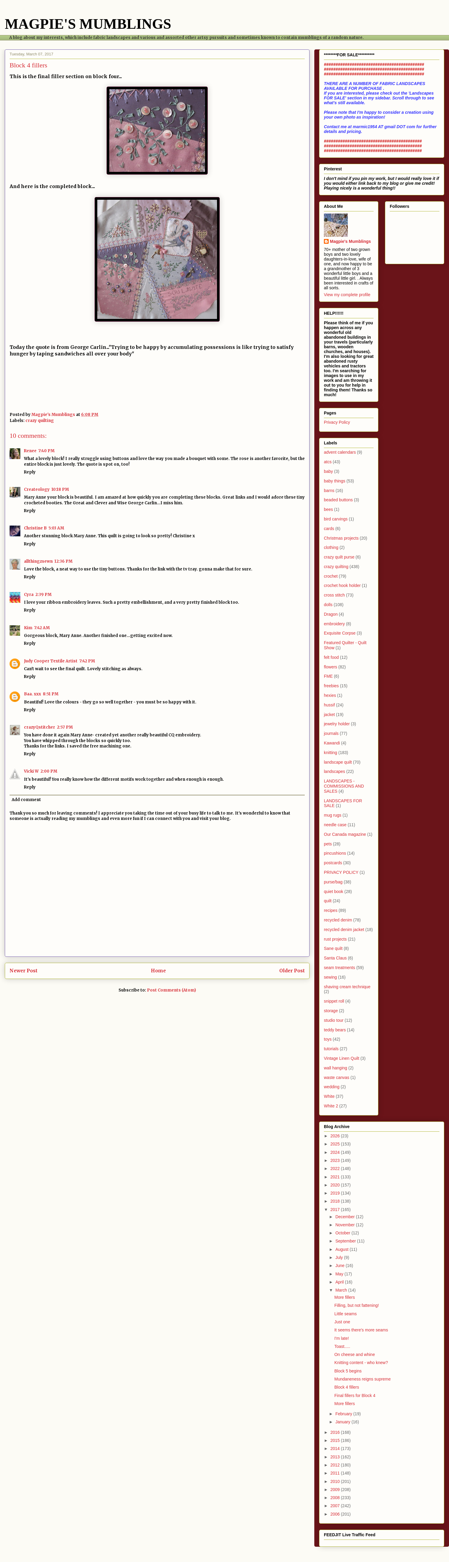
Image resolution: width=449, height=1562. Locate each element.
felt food (331, 657)
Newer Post (23, 971)
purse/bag (333, 882)
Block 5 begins (348, 1371)
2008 (335, 1497)
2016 (335, 1432)
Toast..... (342, 1346)
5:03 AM (56, 528)
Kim (28, 627)
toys (328, 1039)
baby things (334, 481)
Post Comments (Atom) (171, 990)
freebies (331, 685)
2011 (335, 1473)
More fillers (344, 1297)
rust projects (335, 939)
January (343, 1421)
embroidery (334, 623)
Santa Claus (335, 958)
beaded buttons (338, 499)
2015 (335, 1440)
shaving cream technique (347, 986)
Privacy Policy (337, 422)
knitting (330, 752)
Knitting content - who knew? (361, 1362)
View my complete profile (347, 294)
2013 (335, 1456)
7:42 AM (42, 627)
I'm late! (341, 1338)
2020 (335, 1185)
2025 (335, 1144)
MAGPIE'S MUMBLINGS (88, 24)
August (342, 1249)
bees (328, 509)
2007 (335, 1505)
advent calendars (340, 452)
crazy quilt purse (339, 557)
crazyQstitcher (39, 727)
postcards (333, 862)
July (339, 1257)
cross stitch (334, 595)
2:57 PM (65, 727)
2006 (335, 1514)
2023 (335, 1160)
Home (158, 971)
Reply (30, 472)
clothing (331, 547)
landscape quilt (338, 762)
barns (329, 490)
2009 (335, 1489)
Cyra (29, 594)
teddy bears (335, 1029)
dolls (328, 604)
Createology (37, 489)
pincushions (335, 853)
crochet (331, 576)
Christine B (35, 528)
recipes (330, 910)
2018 (335, 1201)
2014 (335, 1448)
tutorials (331, 1048)
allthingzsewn (38, 561)
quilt (328, 900)
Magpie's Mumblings (350, 241)
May (339, 1274)
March (341, 1290)
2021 (335, 1176)
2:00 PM (48, 771)
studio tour (333, 1020)
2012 (335, 1465)
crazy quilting (39, 420)
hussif (329, 705)
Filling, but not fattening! (356, 1305)
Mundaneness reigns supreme (362, 1379)
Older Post (292, 971)
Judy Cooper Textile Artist (51, 661)
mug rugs (332, 815)
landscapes (334, 771)
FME (328, 676)
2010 (335, 1481)
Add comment (26, 799)
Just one (342, 1321)
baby (328, 471)
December (345, 1216)
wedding (331, 1086)
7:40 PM (46, 450)
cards (329, 528)
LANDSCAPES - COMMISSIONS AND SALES (344, 786)
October (343, 1232)
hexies (330, 695)
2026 (335, 1135)
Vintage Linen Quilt (341, 1058)
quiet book (333, 891)
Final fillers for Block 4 (354, 1395)
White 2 (331, 1106)
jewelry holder (337, 723)
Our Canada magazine (345, 834)
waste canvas (336, 1077)
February (344, 1413)
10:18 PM (60, 489)
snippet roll (334, 1001)
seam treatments (339, 967)
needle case (335, 824)
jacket (329, 714)
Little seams (345, 1313)
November (345, 1224)
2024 (335, 1152)
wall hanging (335, 1067)
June (340, 1265)
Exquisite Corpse (340, 633)
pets (328, 843)
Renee (30, 450)
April (340, 1282)
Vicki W (31, 771)
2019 (335, 1193)
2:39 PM (43, 594)
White (329, 1096)
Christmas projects (341, 538)
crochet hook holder (342, 585)
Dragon (331, 614)
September (346, 1241)
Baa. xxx (32, 694)
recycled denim (338, 920)
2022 (335, 1168)
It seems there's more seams (361, 1330)
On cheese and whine (354, 1354)
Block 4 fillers (346, 1387)
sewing (330, 977)
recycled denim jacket (344, 929)
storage (331, 1010)
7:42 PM (87, 661)
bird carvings (336, 519)
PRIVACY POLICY (341, 872)
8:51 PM (50, 694)
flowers (330, 667)
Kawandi (332, 743)
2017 (335, 1209)
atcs (328, 461)
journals (331, 733)
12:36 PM (63, 561)
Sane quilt (333, 948)
